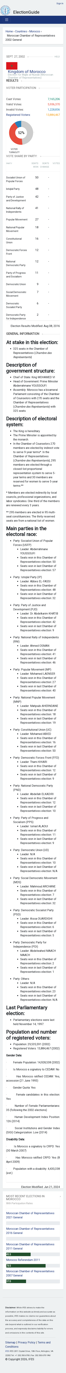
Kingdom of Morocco (27, 71)
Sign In (59, 3)
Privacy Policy (26, 1342)
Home (9, 31)
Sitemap (10, 1342)
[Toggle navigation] (7, 19)
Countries (21, 31)
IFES (7, 1351)
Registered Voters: (18, 115)
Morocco (34, 31)
